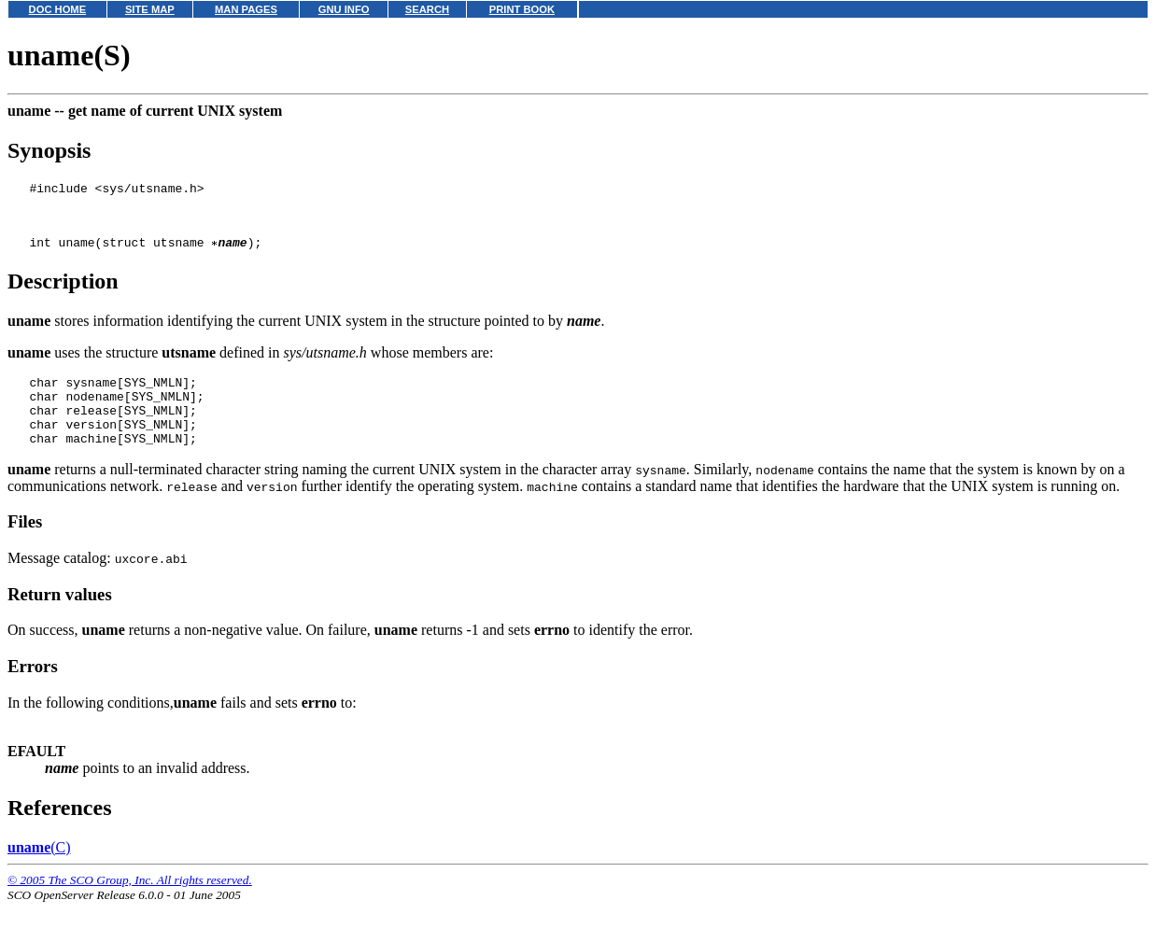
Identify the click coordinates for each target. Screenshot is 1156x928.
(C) (39, 872)
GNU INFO (344, 9)
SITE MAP (150, 9)
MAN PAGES (246, 9)
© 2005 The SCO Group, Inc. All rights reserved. (129, 905)
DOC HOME (58, 9)
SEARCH (427, 9)
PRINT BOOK (522, 9)
